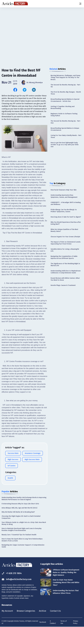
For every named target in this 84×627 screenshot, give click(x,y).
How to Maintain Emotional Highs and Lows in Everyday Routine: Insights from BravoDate (21, 529)
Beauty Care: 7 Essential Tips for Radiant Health (19, 535)
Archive (42, 611)
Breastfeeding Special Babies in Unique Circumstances (65, 129)
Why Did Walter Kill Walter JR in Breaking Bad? (18, 512)
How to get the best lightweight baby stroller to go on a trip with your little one (64, 145)
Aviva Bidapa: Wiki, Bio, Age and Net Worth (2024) (19, 508)
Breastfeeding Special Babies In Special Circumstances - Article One (65, 100)
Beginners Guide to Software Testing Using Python (64, 115)
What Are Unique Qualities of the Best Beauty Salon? (64, 230)
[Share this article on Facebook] (15, 90)
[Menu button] (80, 4)
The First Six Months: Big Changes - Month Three (66, 93)
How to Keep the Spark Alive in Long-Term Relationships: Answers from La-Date (22, 540)
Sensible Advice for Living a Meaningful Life (65, 250)
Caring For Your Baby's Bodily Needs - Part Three (66, 136)
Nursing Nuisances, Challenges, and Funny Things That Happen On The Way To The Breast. (65, 77)
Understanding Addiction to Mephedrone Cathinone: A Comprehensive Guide (65, 272)
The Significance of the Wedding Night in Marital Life (65, 265)
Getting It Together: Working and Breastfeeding (62, 107)
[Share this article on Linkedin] (34, 90)
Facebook (42, 622)
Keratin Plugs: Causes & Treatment (63, 285)
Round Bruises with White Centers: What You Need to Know (65, 279)
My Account (7, 611)
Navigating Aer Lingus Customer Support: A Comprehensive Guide (23, 546)
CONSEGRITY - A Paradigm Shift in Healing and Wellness (66, 203)
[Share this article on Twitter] (24, 90)
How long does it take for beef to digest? (66, 217)
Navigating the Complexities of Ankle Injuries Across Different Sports (64, 257)
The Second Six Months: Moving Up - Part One (65, 122)
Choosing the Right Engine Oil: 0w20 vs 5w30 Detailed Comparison (21, 517)
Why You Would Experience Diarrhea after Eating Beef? (66, 223)
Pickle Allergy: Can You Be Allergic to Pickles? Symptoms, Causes (64, 211)
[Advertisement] (42, 24)
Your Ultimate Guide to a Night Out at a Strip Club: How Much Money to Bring (24, 523)
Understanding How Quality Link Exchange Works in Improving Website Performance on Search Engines (24, 498)
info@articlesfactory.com (17, 579)
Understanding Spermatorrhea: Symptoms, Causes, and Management (64, 196)
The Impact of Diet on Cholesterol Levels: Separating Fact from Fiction (66, 243)
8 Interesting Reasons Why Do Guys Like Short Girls (20, 504)
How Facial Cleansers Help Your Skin (63, 190)
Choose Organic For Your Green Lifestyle (65, 237)
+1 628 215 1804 (12, 573)
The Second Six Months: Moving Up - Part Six (65, 86)
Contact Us (55, 611)
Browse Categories (26, 611)
